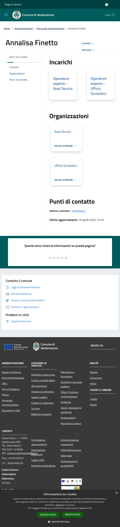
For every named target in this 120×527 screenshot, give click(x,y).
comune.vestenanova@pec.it (22, 453)
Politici (5, 395)
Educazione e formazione (68, 374)
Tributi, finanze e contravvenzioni (69, 394)
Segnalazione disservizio (38, 452)
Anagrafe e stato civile (43, 375)
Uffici (4, 383)
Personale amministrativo (50, 28)
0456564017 (79, 211)
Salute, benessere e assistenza (71, 410)
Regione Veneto (13, 4)
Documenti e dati (11, 410)
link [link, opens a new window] (90, 508)
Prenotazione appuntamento (39, 442)
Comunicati (96, 378)
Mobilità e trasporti (41, 414)
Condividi (88, 43)
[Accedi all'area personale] (106, 4)
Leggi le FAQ (37, 460)
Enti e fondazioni (11, 389)
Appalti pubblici (39, 397)
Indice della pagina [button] (18, 57)
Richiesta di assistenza (43, 466)
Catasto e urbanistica (42, 403)
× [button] (116, 493)
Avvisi (93, 383)
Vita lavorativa (39, 386)
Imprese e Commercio (42, 391)
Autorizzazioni (68, 418)
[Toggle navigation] (6, 15)
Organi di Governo (11, 372)
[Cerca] (113, 15)
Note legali (66, 456)
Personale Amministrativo (10, 402)
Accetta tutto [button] (48, 514)
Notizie (94, 372)
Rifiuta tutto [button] (72, 514)
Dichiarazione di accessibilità (69, 463)
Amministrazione (24, 28)
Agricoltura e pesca (71, 423)
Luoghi (93, 399)
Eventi (93, 404)
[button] (60, 521)
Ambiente (66, 402)
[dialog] (60, 508)
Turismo (35, 408)
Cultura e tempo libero (43, 380)
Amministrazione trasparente (70, 442)
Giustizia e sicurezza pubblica (71, 384)
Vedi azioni (89, 50)
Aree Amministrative (13, 378)
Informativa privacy (71, 450)
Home (7, 28)
